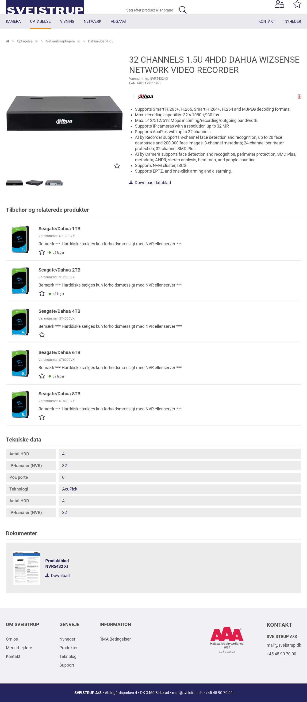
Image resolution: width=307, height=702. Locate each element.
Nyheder (67, 639)
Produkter (68, 647)
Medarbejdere (19, 647)
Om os (12, 639)
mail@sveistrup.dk (284, 645)
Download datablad (150, 188)
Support (66, 665)
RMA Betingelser (115, 639)
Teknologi (68, 656)
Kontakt (13, 656)
